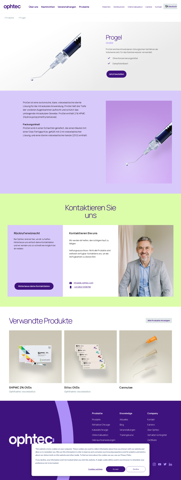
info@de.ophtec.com (83, 282)
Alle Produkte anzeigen (159, 320)
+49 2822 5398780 (82, 287)
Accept (116, 469)
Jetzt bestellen (116, 74)
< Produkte (9, 17)
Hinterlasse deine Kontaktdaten (34, 286)
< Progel (22, 17)
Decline (136, 469)
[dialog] (90, 460)
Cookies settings (95, 469)
